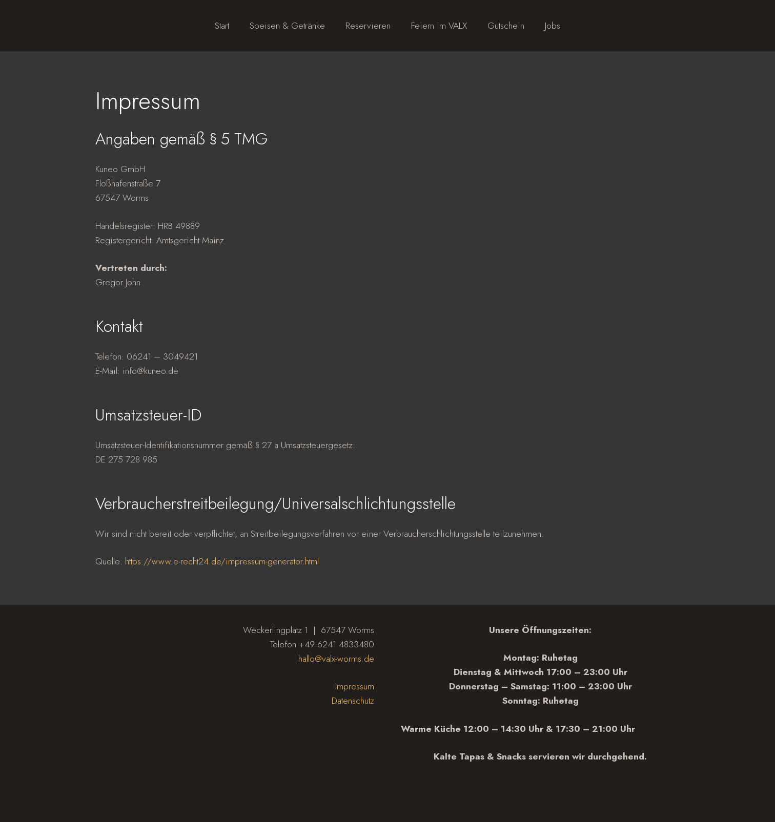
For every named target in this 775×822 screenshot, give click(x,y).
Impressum (354, 686)
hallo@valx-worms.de (336, 658)
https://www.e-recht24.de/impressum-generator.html (222, 561)
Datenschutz (353, 700)
